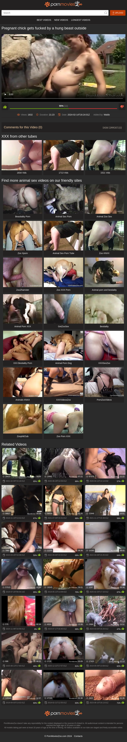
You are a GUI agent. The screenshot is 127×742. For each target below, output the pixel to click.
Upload (117, 13)
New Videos (61, 20)
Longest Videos (80, 20)
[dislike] (122, 106)
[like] (5, 106)
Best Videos (44, 20)
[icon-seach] (105, 13)
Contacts (78, 736)
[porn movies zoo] (63, 4)
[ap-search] (55, 13)
